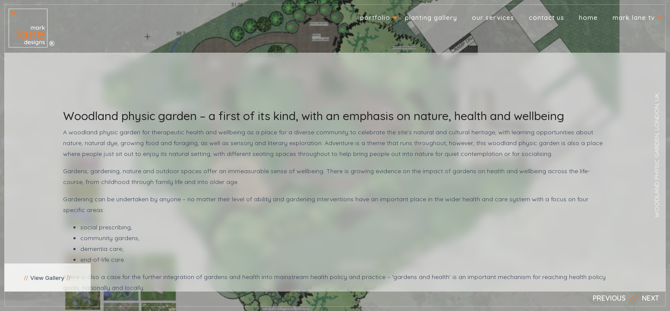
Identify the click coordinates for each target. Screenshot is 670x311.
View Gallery (47, 277)
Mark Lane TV (634, 17)
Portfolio (375, 17)
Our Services (493, 17)
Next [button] (650, 298)
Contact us (546, 17)
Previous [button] (609, 298)
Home (588, 17)
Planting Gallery (431, 17)
